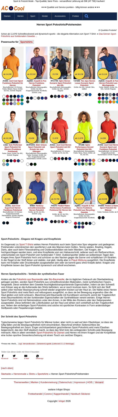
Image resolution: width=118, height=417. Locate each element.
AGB (89, 382)
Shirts (32, 374)
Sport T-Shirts (26, 244)
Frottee (75, 16)
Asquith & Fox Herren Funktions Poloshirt (37, 83)
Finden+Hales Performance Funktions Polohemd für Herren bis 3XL (60, 209)
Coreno (48, 394)
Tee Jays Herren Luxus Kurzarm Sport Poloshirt (85, 83)
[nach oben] (7, 368)
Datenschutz (65, 382)
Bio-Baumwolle (56, 279)
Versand (99, 382)
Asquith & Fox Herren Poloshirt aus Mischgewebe (108, 83)
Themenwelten (21, 382)
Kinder (45, 16)
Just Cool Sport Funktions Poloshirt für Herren (12, 83)
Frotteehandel (35, 394)
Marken (35, 382)
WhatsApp (41, 356)
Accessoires (60, 16)
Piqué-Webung (79, 260)
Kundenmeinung (48, 382)
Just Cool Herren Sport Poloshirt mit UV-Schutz (60, 147)
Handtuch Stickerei (80, 394)
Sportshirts (26, 42)
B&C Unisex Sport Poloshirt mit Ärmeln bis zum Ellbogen (37, 148)
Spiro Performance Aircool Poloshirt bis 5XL (84, 147)
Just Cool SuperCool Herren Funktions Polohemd (12, 208)
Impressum (79, 382)
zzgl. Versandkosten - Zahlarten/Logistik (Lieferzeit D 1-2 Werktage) (46, 344)
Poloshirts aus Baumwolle (29, 279)
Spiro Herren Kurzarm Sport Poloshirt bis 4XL (60, 83)
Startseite (6, 374)
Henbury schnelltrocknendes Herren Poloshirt (36, 208)
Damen (7, 16)
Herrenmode (19, 374)
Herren (20, 16)
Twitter (18, 356)
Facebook (6, 356)
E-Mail (29, 356)
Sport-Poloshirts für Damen (51, 332)
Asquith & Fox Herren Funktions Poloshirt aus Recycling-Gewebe (84, 209)
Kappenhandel (61, 394)
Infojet (61, 401)
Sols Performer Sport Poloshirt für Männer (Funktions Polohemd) (13, 148)
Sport (32, 16)
